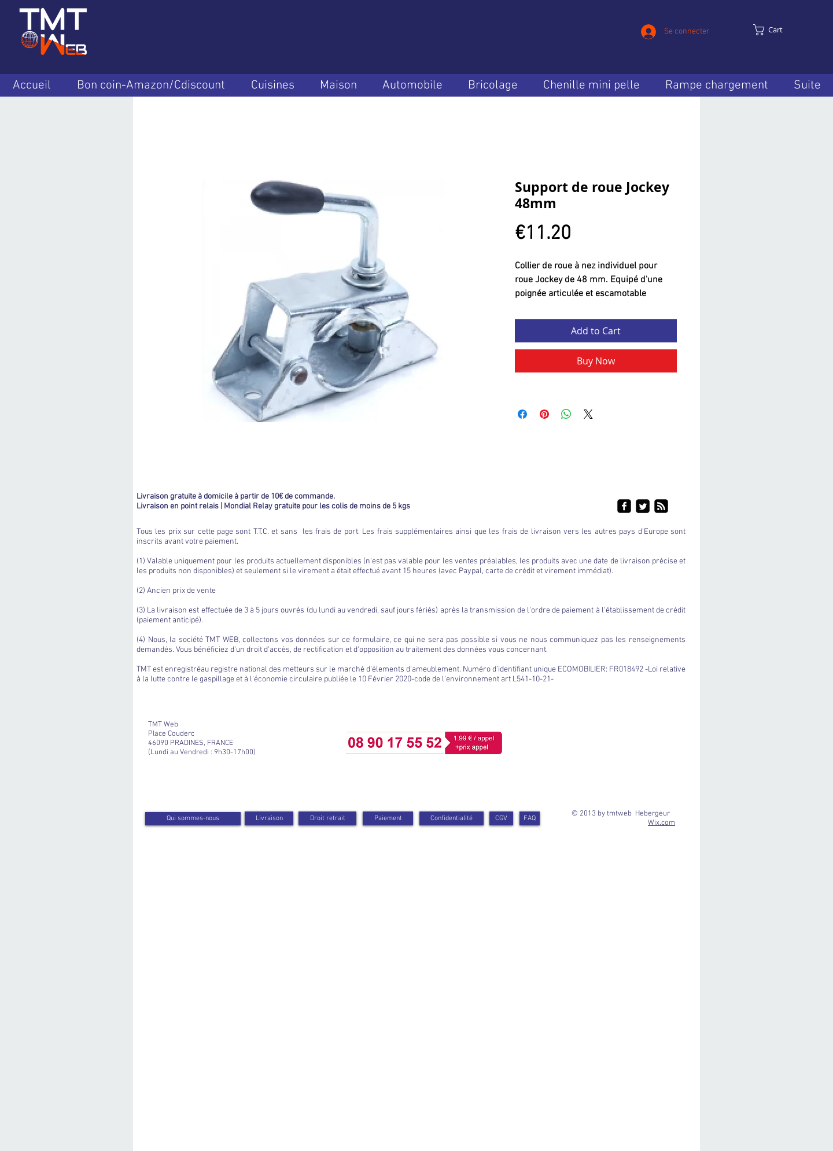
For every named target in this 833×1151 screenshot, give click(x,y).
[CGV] (501, 818)
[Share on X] (588, 414)
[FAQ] (529, 818)
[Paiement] (388, 818)
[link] (779, 29)
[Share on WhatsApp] (566, 414)
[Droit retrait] (327, 818)
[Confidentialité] (451, 818)
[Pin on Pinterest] (544, 414)
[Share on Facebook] (522, 414)
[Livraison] (269, 818)
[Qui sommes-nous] (193, 818)
